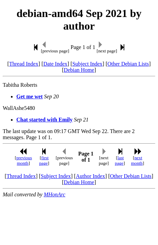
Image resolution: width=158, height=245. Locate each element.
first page (44, 160)
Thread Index (23, 64)
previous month (24, 160)
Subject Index (87, 64)
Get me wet (29, 96)
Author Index (90, 176)
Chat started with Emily (44, 119)
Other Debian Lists (128, 64)
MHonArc (54, 194)
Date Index (55, 64)
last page (119, 160)
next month (137, 160)
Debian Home (79, 70)
